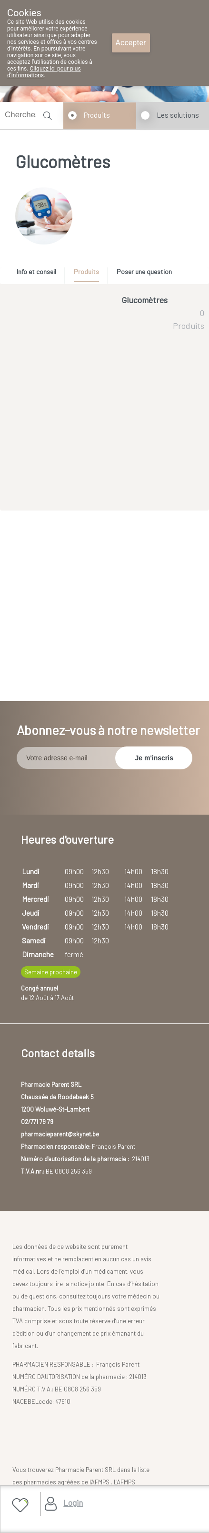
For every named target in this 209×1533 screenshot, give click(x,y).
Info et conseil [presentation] (36, 271)
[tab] (40, 274)
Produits (97, 115)
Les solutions (178, 115)
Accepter (131, 42)
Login (73, 1502)
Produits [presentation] (86, 271)
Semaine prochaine (50, 972)
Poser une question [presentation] (144, 271)
